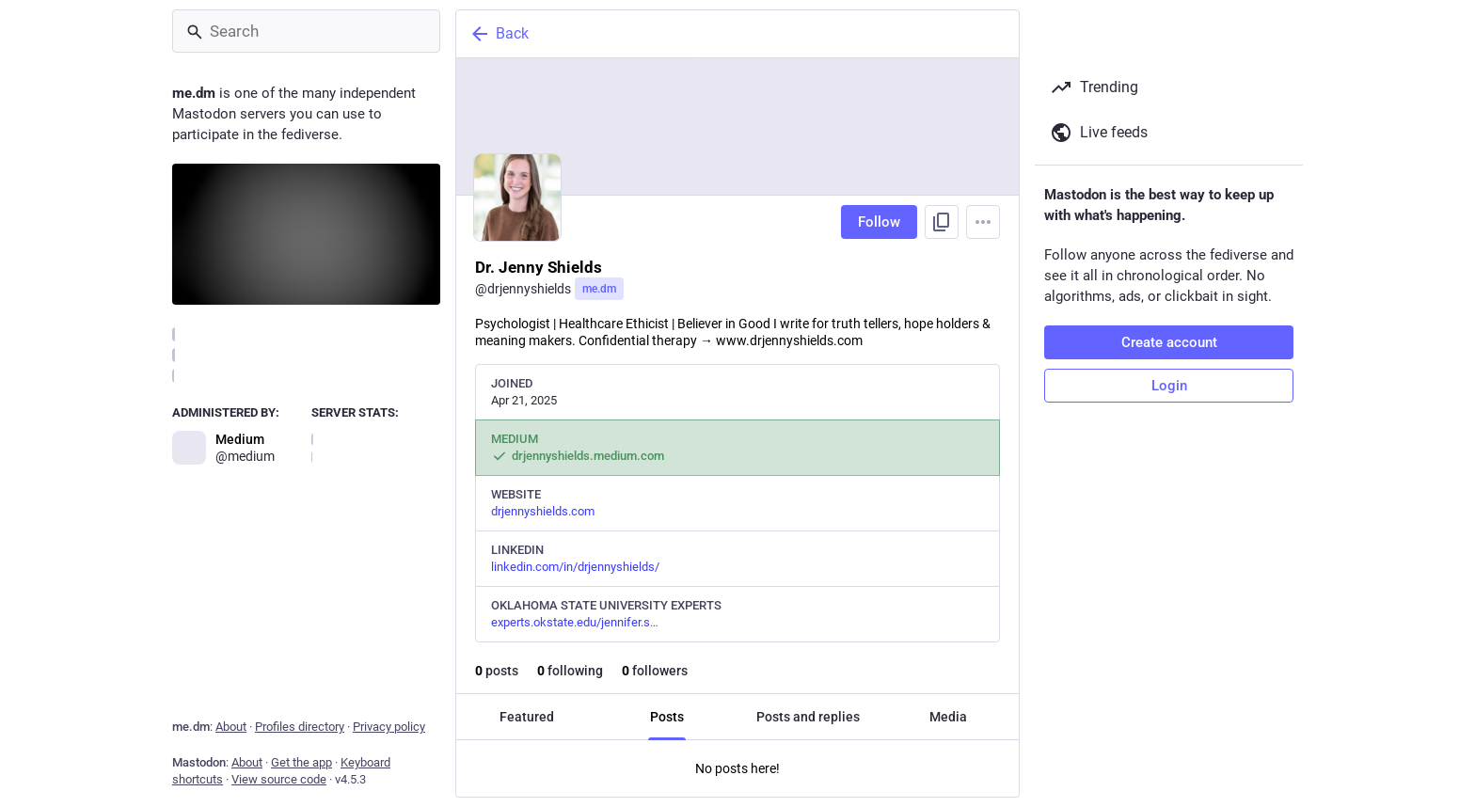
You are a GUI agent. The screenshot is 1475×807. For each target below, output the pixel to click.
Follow (879, 222)
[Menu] (983, 222)
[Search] (306, 31)
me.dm (599, 288)
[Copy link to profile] (942, 222)
